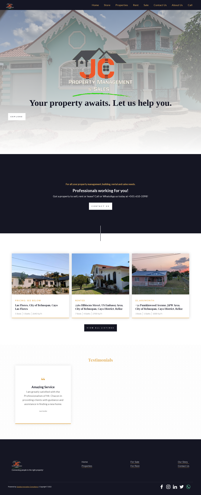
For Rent (134, 466)
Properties (121, 5)
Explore (15, 116)
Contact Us (160, 5)
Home (95, 5)
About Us (177, 5)
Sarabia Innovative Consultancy (27, 487)
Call (190, 5)
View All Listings (99, 327)
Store (107, 5)
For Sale (134, 462)
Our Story (183, 462)
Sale (146, 5)
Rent (136, 5)
